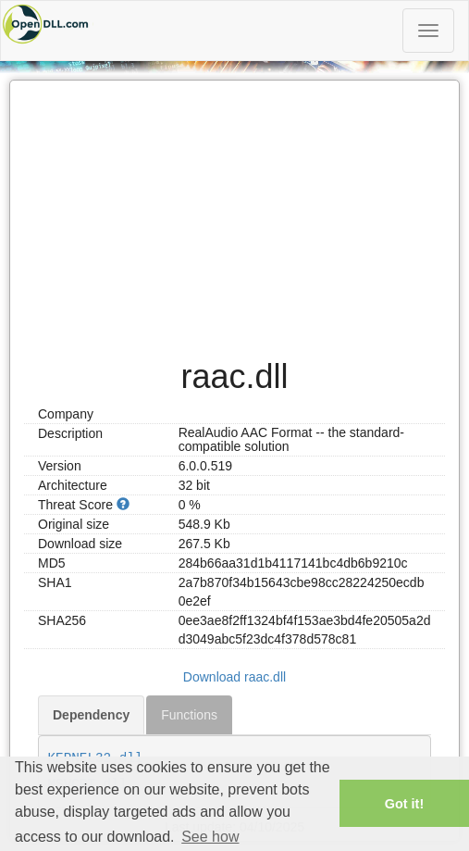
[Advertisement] (234, 210)
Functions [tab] (189, 714)
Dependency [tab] (91, 714)
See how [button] (210, 837)
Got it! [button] (404, 803)
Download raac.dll (234, 677)
